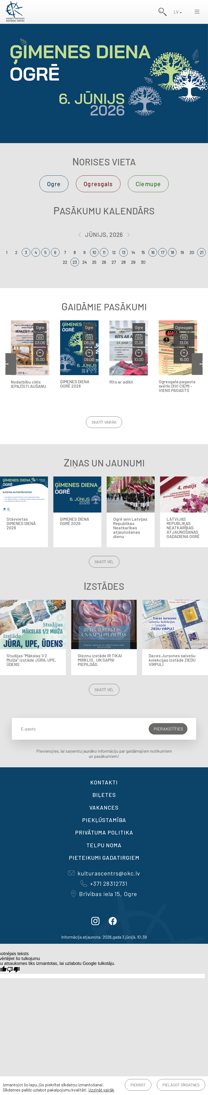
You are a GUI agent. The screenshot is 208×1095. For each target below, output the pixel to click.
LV (176, 11)
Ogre (54, 183)
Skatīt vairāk (104, 422)
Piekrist (138, 1085)
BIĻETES (104, 794)
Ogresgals (98, 183)
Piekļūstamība (104, 820)
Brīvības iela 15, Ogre (104, 893)
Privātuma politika (104, 832)
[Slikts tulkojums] (13, 969)
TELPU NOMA (104, 845)
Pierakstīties (168, 728)
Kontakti (104, 782)
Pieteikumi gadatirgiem (104, 857)
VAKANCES (104, 807)
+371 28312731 (104, 883)
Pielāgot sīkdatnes (181, 1085)
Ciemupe (148, 183)
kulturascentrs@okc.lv (104, 873)
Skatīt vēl (104, 561)
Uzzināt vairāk (101, 1089)
